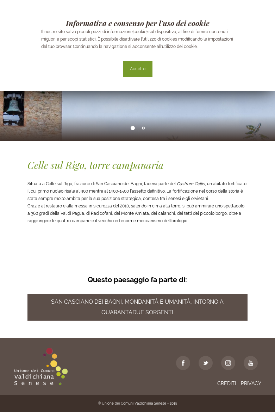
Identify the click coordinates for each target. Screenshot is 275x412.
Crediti (226, 383)
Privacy (251, 383)
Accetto (137, 68)
